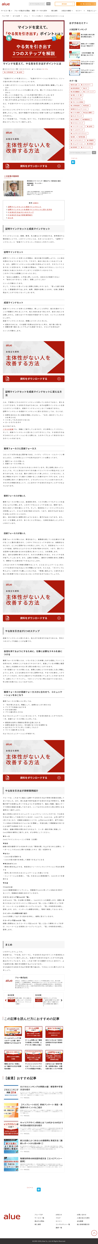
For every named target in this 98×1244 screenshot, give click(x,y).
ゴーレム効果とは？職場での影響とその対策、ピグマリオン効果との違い (33, 1042)
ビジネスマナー (86, 84)
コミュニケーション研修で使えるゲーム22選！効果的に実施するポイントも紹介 (88, 71)
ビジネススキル (76, 98)
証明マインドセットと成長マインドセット (25, 207)
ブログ (58, 1218)
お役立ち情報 (66, 10)
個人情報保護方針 (83, 1224)
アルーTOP (5, 16)
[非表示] (35, 203)
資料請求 (64, 4)
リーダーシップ (89, 91)
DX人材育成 (75, 119)
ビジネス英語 (75, 112)
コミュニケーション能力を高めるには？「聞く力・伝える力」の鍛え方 (88, 62)
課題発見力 (86, 119)
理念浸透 (82, 137)
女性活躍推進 (75, 91)
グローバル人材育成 (77, 102)
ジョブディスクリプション (79, 133)
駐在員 (86, 105)
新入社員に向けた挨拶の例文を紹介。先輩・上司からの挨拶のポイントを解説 (88, 36)
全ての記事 (16, 16)
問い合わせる (87, 4)
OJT (85, 88)
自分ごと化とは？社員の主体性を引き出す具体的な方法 (53, 1042)
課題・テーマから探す (39, 10)
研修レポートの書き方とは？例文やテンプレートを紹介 (88, 45)
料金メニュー (91, 10)
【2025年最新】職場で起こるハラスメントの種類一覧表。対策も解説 (88, 54)
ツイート (30, 1187)
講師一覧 (59, 1227)
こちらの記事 (8, 429)
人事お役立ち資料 (83, 1218)
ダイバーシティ (86, 147)
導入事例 (54, 10)
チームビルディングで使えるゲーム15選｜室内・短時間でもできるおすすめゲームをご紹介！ (12, 1041)
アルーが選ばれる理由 (22, 10)
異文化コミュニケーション (79, 109)
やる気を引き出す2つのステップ (21, 212)
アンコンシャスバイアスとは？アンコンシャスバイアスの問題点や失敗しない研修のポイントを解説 (33, 1068)
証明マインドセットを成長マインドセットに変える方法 (30, 209)
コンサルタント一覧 (63, 1224)
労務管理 (90, 140)
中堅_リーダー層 (76, 95)
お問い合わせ (81, 1214)
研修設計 (90, 144)
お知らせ (59, 1214)
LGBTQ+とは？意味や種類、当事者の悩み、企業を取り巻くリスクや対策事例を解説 (53, 1067)
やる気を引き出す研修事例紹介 (20, 215)
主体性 (20, 72)
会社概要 (80, 1221)
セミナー (79, 10)
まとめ (10, 218)
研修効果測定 (75, 88)
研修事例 (74, 147)
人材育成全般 (9, 72)
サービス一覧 (5, 10)
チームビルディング (77, 130)
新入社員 (74, 84)
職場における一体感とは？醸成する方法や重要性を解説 (12, 1066)
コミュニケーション (77, 144)
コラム (26, 16)
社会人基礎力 (88, 112)
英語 (73, 137)
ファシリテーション (77, 126)
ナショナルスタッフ (77, 140)
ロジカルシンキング (77, 123)
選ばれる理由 (39, 1221)
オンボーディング (76, 116)
